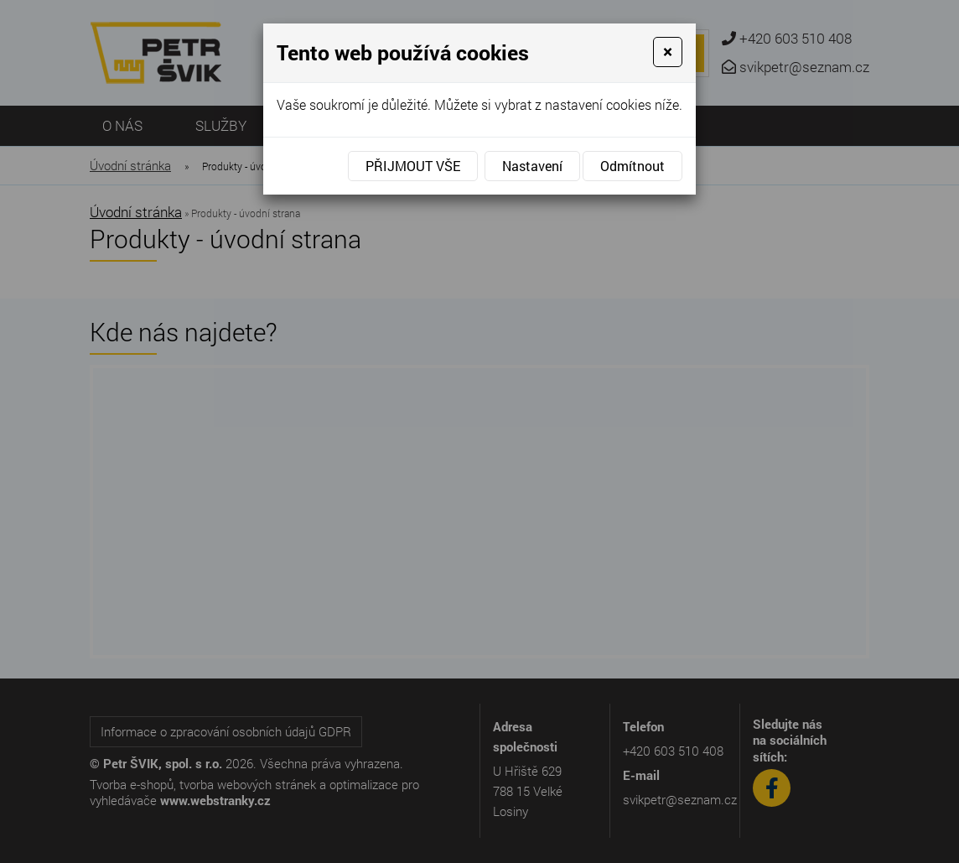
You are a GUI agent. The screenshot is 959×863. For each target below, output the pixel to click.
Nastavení (532, 165)
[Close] (667, 52)
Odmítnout (632, 165)
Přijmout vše (412, 165)
